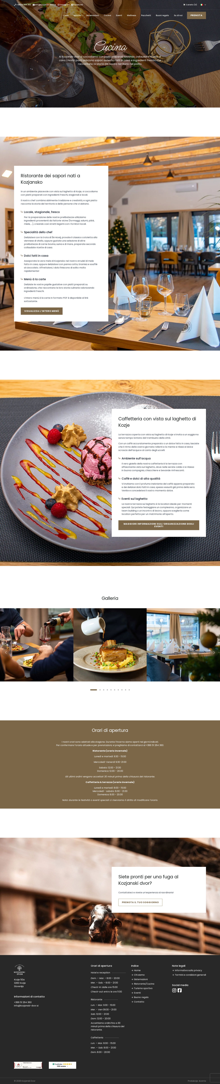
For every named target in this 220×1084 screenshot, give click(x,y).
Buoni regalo (162, 15)
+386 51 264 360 (154, 745)
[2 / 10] (110, 644)
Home (137, 970)
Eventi (119, 15)
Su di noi (178, 15)
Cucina (107, 15)
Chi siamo (139, 974)
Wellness (131, 15)
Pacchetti (146, 15)
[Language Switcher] (204, 4)
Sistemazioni (92, 15)
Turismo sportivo (143, 988)
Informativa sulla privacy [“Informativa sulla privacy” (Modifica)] (188, 970)
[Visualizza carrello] (189, 4)
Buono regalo (141, 997)
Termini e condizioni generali (190, 974)
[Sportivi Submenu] (82, 15)
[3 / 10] (183, 644)
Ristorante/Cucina (144, 983)
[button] (6, 652)
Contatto (139, 1001)
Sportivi (77, 15)
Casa (65, 15)
